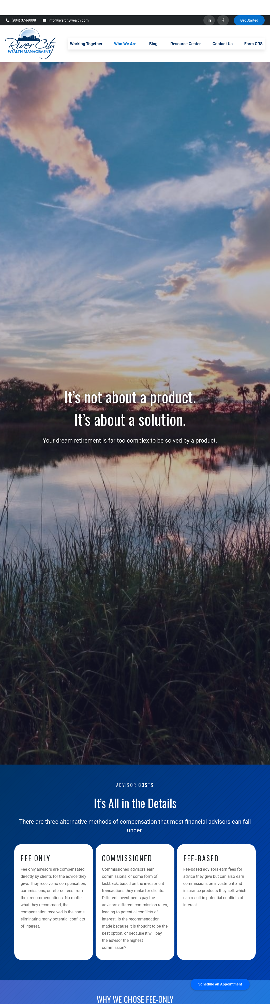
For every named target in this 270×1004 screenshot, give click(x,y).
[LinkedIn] (209, 5)
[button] (86, 28)
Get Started (249, 5)
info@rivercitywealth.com (65, 5)
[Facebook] (223, 5)
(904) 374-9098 (20, 5)
